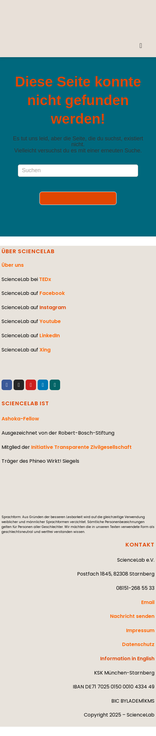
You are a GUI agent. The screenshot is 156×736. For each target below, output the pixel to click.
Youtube (50, 321)
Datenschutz (138, 644)
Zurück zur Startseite (78, 202)
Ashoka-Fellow (20, 418)
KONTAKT (139, 544)
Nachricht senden (132, 616)
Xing (45, 349)
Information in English (127, 658)
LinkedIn (49, 335)
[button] (141, 46)
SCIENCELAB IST (25, 403)
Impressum (140, 630)
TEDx (45, 279)
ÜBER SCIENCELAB (28, 251)
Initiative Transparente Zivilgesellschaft (81, 447)
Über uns (13, 265)
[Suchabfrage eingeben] (78, 170)
